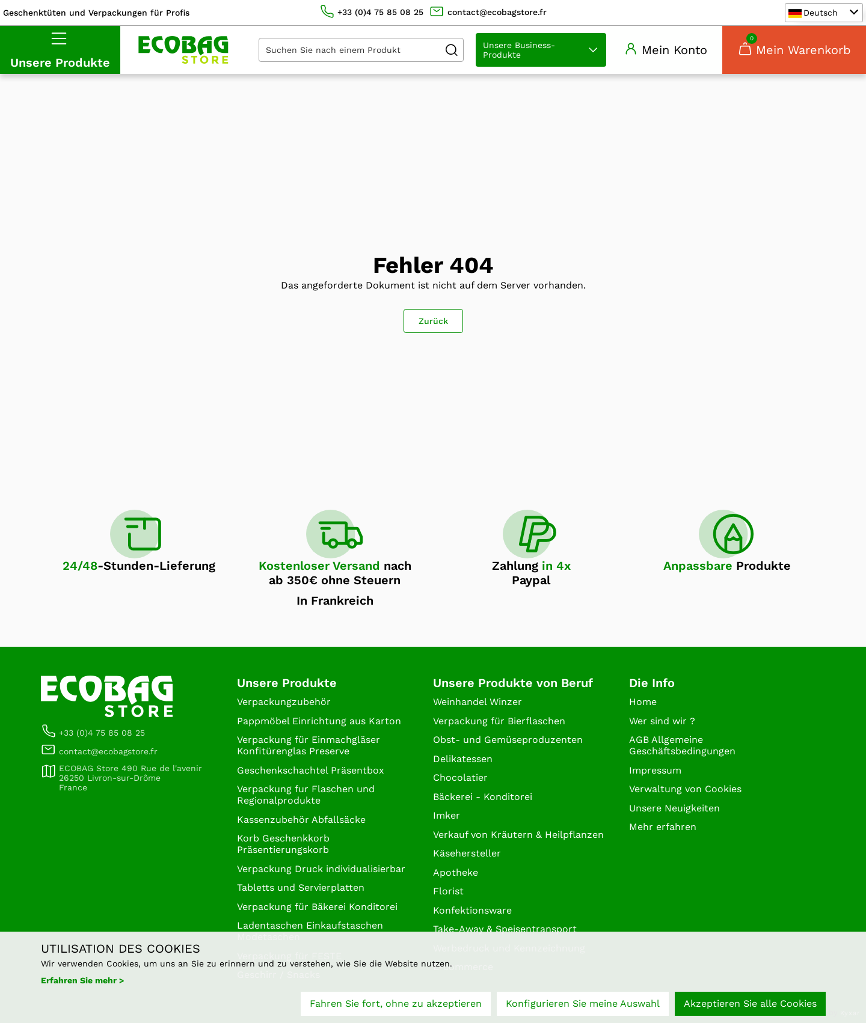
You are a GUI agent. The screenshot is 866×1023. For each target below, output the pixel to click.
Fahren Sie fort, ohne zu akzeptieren (396, 1003)
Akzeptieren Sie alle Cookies (750, 1003)
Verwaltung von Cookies (685, 789)
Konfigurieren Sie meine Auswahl (583, 1003)
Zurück (433, 321)
